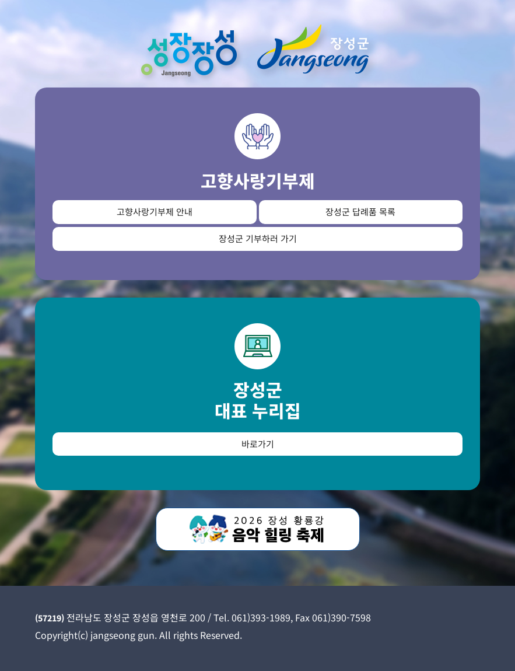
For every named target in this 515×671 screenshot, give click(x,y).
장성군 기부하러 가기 (258, 238)
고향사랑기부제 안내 (154, 211)
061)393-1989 (261, 617)
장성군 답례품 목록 (360, 211)
